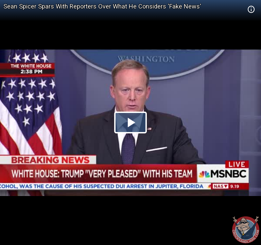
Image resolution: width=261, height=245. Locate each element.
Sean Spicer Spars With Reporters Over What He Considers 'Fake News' (102, 6)
